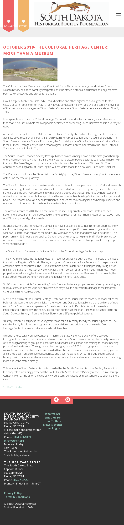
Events (23, 26)
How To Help (53, 421)
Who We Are (53, 414)
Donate (9, 26)
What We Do (53, 417)
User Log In (53, 428)
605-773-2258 (21, 480)
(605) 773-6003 (22, 437)
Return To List (14, 387)
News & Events (52, 424)
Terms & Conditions (17, 497)
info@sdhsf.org (14, 440)
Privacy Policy (13, 493)
